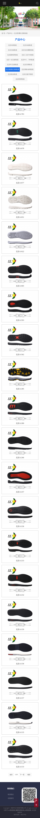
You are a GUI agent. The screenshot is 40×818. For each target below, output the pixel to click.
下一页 (22, 775)
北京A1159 (20, 629)
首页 (11, 775)
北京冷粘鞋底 (27, 45)
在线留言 (11, 798)
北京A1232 (20, 595)
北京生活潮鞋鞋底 (27, 50)
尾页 (28, 775)
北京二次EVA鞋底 (27, 55)
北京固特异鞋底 (12, 55)
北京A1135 (20, 732)
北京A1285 (20, 389)
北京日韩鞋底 (27, 64)
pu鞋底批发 (27, 810)
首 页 (3, 33)
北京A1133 (20, 767)
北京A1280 (20, 423)
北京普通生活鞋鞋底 (21, 33)
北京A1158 (20, 664)
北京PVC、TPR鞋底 (27, 60)
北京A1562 (20, 354)
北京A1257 (20, 492)
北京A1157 (20, 698)
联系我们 (11, 794)
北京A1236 (20, 526)
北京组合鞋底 (12, 74)
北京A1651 (20, 217)
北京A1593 (20, 320)
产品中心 (9, 33)
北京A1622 (20, 251)
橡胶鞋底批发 (20, 810)
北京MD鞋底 (12, 45)
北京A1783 (20, 114)
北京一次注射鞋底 (12, 60)
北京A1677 (20, 183)
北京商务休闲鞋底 (27, 69)
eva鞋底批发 (11, 810)
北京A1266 (20, 457)
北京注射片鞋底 (27, 74)
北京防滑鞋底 (20, 79)
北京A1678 (20, 148)
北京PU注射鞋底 (12, 64)
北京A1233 (20, 561)
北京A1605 (20, 286)
